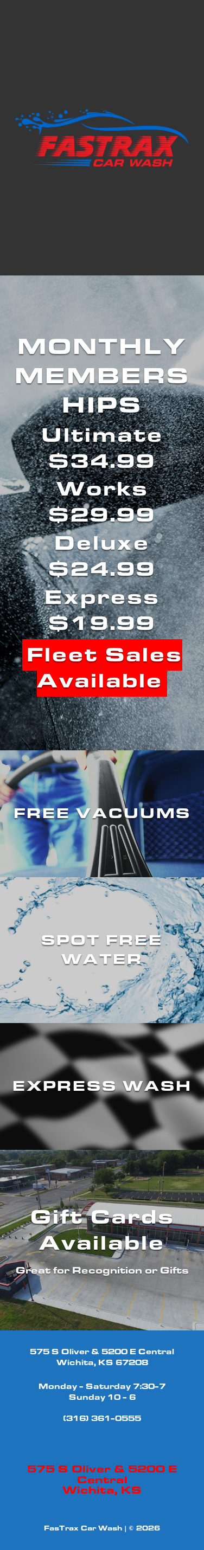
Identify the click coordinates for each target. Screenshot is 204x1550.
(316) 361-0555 (102, 1418)
